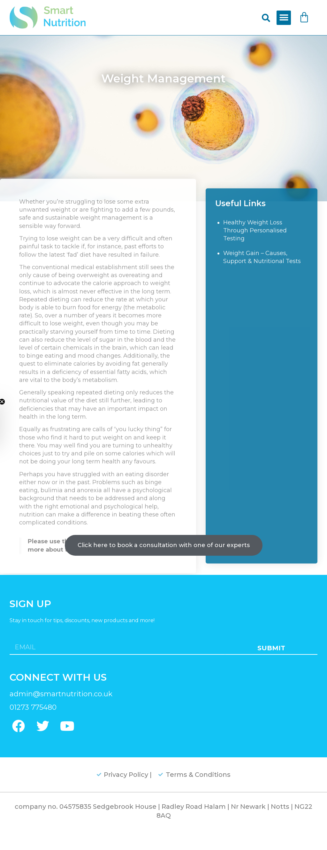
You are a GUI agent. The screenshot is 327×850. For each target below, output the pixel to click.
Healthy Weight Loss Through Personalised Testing (255, 264)
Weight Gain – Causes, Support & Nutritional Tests (262, 291)
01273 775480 (33, 707)
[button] (284, 18)
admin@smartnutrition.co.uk (61, 694)
